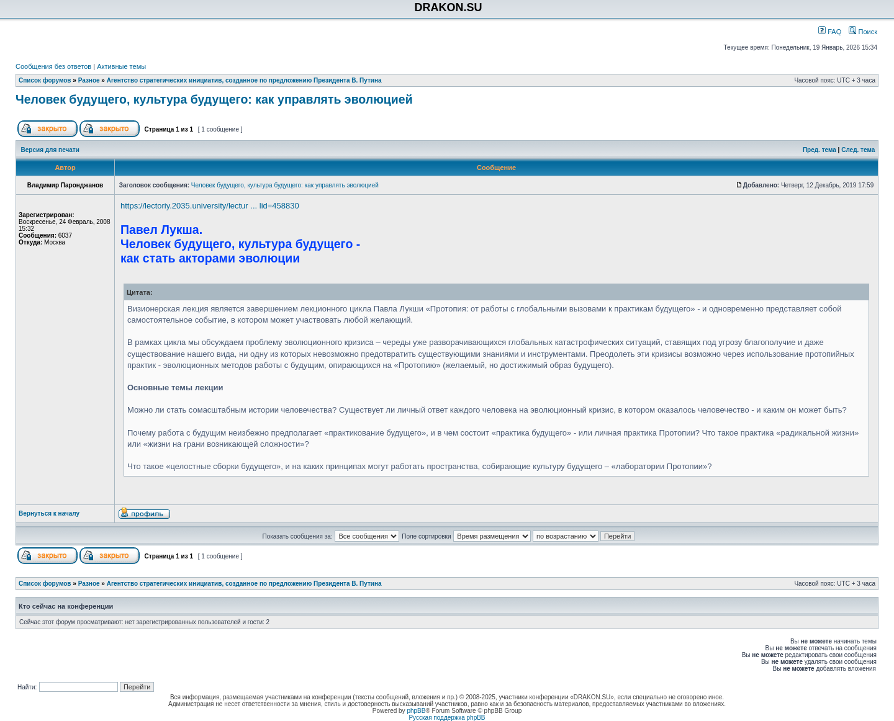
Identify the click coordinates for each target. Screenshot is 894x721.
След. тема (858, 149)
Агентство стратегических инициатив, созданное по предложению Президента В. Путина (244, 80)
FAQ (829, 31)
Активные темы (121, 66)
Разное (89, 80)
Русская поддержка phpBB (447, 717)
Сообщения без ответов (53, 66)
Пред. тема (819, 149)
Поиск (863, 31)
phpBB (416, 710)
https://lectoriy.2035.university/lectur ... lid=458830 (209, 205)
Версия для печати (50, 149)
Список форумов (45, 80)
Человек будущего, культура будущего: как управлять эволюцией (214, 99)
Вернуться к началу (49, 513)
